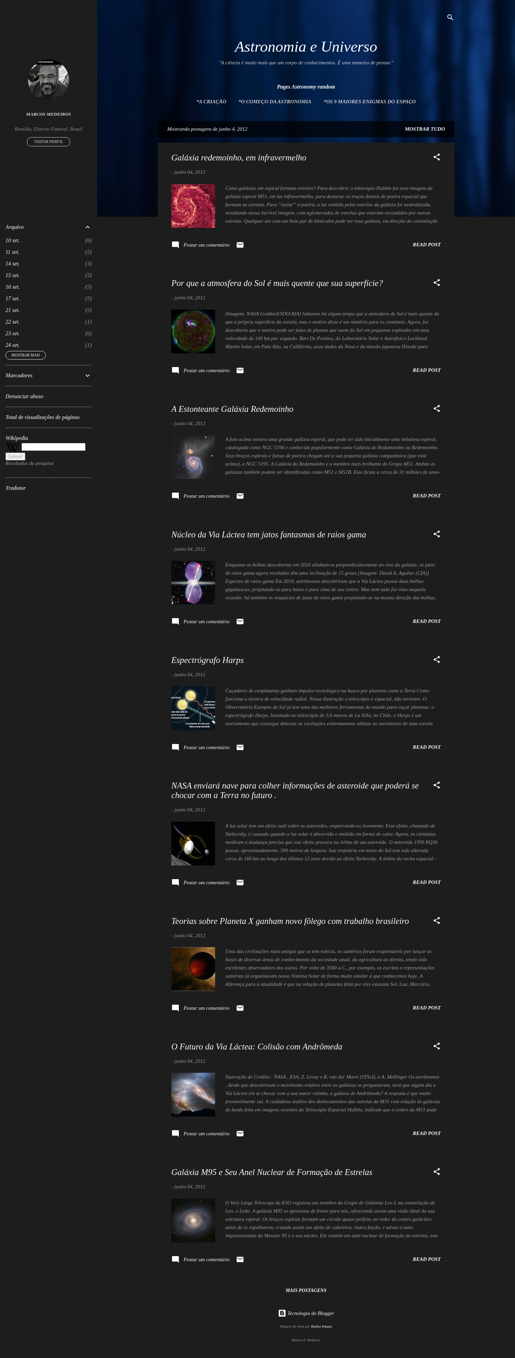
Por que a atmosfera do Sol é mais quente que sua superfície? (277, 283)
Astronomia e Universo (306, 46)
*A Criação (211, 101)
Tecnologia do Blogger (306, 1313)
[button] (437, 158)
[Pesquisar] (450, 18)
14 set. (12, 263)
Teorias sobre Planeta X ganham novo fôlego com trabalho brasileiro (290, 921)
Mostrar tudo (425, 129)
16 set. (12, 287)
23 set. (12, 333)
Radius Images (321, 1326)
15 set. (12, 275)
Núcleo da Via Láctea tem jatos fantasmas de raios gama (268, 534)
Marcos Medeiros (48, 114)
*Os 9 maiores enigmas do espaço (369, 101)
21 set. (12, 310)
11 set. (12, 252)
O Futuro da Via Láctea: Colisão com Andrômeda (256, 1046)
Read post (427, 244)
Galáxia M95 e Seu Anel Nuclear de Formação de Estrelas (271, 1172)
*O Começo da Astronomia (274, 101)
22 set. (12, 322)
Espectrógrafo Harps (207, 660)
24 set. (12, 345)
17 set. (12, 298)
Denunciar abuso (24, 396)
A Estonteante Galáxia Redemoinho (232, 409)
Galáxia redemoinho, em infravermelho (238, 157)
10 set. (12, 240)
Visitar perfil (48, 141)
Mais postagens (306, 1290)
